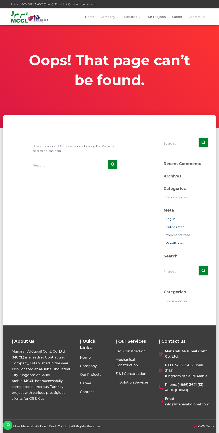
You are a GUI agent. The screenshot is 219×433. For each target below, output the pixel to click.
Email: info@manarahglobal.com (75, 4)
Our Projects (156, 17)
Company (109, 17)
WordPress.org (177, 243)
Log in (170, 219)
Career (177, 17)
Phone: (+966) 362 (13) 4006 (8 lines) (32, 4)
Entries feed (175, 227)
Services (132, 17)
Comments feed (178, 235)
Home (89, 17)
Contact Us (196, 17)
